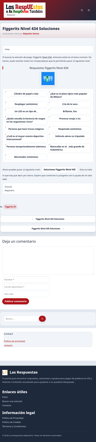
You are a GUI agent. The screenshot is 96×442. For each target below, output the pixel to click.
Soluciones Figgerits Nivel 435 (60, 169)
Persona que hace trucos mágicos (26, 129)
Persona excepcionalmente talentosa (26, 146)
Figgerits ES (10, 206)
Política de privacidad (14, 341)
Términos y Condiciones (14, 426)
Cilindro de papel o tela (26, 93)
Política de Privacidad (12, 418)
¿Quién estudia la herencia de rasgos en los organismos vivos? (25, 120)
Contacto (6, 405)
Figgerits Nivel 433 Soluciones (50, 219)
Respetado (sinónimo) (69, 129)
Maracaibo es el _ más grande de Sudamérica (67, 148)
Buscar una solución (12, 401)
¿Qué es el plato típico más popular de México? (68, 95)
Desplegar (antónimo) (26, 104)
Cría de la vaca (70, 104)
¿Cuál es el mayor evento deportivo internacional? (25, 138)
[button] (81, 10)
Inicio (5, 397)
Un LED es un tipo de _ (26, 111)
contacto (8, 345)
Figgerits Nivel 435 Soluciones (46, 228)
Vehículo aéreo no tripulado (69, 136)
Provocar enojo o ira (69, 118)
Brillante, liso (70, 111)
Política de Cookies (11, 422)
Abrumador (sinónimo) (26, 156)
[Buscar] (42, 319)
